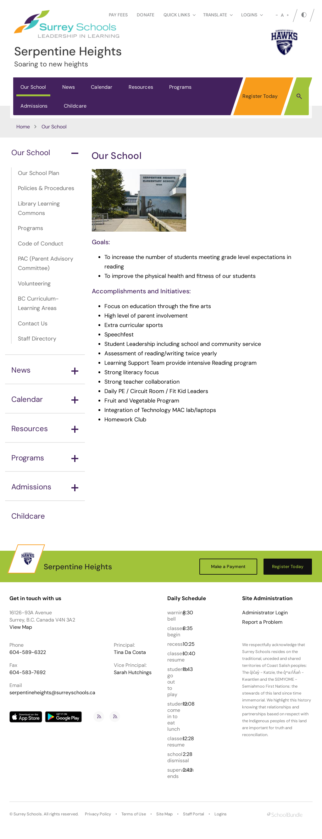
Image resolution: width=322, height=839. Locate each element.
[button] (299, 96)
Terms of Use (133, 814)
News (68, 87)
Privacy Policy (98, 814)
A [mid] (282, 15)
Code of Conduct (40, 243)
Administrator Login (265, 613)
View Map (20, 627)
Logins (220, 814)
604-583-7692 (27, 672)
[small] (277, 15)
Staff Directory (37, 338)
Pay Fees (118, 15)
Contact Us (32, 323)
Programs (180, 87)
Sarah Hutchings (133, 672)
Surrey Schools (28, 814)
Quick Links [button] (180, 15)
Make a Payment (228, 566)
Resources (141, 87)
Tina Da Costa (130, 652)
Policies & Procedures (46, 188)
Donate (145, 15)
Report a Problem (262, 622)
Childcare (75, 106)
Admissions (34, 106)
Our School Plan (38, 173)
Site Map (164, 814)
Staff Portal (193, 814)
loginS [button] (252, 15)
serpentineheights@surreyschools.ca (52, 692)
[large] (288, 15)
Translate (218, 15)
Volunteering (34, 283)
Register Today (260, 96)
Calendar (101, 87)
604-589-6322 (27, 652)
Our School (33, 87)
